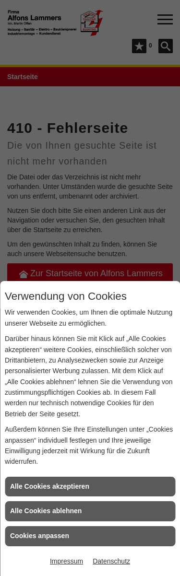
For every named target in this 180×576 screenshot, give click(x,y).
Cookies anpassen (39, 536)
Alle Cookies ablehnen (46, 511)
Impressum (66, 561)
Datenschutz (111, 561)
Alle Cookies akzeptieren (49, 486)
